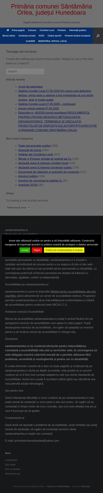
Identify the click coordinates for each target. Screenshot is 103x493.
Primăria (62, 30)
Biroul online (9, 36)
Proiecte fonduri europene (77, 36)
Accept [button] (25, 250)
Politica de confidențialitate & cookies (64, 250)
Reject (37, 250)
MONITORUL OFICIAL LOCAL (52, 41)
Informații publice (77, 30)
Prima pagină (16, 30)
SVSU (41, 36)
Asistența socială (26, 36)
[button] (98, 36)
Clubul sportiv (54, 36)
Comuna (32, 30)
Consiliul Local (47, 30)
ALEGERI (30, 41)
